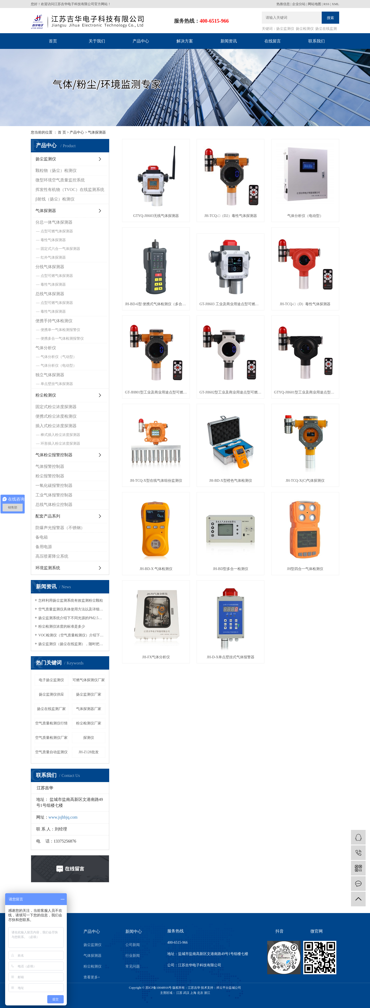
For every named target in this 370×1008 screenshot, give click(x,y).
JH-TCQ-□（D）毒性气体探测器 (305, 304)
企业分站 (299, 4)
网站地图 (314, 4)
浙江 (207, 993)
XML (335, 4)
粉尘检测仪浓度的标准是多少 (61, 626)
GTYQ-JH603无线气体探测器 (156, 216)
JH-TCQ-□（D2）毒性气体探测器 (230, 216)
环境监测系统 (47, 568)
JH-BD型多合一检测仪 (230, 569)
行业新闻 (132, 956)
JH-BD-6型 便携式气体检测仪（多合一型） (156, 304)
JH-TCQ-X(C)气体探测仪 (305, 481)
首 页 (62, 132)
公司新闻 (132, 945)
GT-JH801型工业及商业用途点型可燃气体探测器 (156, 392)
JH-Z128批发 (89, 752)
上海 (193, 993)
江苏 (179, 993)
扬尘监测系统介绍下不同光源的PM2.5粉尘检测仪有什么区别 (71, 618)
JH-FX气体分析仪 (156, 657)
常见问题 (132, 966)
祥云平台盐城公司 (228, 987)
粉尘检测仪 (45, 395)
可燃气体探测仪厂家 (88, 680)
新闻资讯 (228, 41)
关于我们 (97, 41)
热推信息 (283, 4)
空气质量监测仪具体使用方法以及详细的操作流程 (71, 609)
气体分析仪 (45, 348)
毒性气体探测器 (53, 240)
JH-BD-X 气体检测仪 (156, 569)
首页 (53, 41)
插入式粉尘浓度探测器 (56, 426)
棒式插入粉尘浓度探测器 (60, 435)
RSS (326, 4)
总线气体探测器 (49, 294)
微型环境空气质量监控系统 (60, 180)
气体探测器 (97, 132)
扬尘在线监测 (326, 29)
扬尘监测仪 (285, 29)
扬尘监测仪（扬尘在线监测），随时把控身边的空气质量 (71, 644)
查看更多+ (92, 977)
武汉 (186, 993)
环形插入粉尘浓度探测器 (60, 443)
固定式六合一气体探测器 (60, 249)
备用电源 (43, 547)
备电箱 (41, 537)
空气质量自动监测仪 (51, 752)
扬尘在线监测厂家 (51, 709)
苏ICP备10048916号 (158, 987)
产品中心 (141, 41)
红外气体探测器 (53, 257)
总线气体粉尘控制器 (53, 504)
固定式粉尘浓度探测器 (56, 407)
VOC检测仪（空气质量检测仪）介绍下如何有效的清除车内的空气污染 (71, 635)
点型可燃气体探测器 (57, 231)
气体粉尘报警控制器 (53, 455)
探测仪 (88, 738)
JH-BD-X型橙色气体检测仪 (230, 481)
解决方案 (185, 41)
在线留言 (272, 41)
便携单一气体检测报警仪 (60, 330)
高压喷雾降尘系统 (51, 556)
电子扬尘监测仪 (51, 680)
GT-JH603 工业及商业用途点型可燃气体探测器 (230, 304)
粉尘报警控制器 (49, 476)
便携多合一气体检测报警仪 (62, 338)
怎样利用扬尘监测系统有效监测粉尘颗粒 (70, 600)
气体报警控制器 (49, 466)
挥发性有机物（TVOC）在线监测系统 (69, 189)
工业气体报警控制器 (53, 495)
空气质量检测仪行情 (51, 723)
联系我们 (316, 41)
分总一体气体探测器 (53, 222)
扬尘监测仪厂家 (88, 694)
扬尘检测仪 (305, 29)
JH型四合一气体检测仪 (305, 569)
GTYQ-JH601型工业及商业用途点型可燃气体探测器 (305, 392)
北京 (200, 993)
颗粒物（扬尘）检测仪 (56, 170)
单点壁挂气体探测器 (57, 384)
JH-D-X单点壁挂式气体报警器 (230, 657)
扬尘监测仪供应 (51, 694)
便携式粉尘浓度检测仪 (56, 416)
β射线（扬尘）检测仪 (55, 199)
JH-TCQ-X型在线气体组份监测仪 (156, 481)
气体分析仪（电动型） (59, 365)
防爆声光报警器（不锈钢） (60, 527)
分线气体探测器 (49, 267)
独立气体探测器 (49, 375)
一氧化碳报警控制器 (53, 485)
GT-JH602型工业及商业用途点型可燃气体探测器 (230, 392)
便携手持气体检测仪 (53, 321)
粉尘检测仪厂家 (88, 723)
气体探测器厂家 (88, 709)
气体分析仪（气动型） (59, 357)
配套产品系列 (47, 516)
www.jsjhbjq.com (63, 817)
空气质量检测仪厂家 (51, 738)
